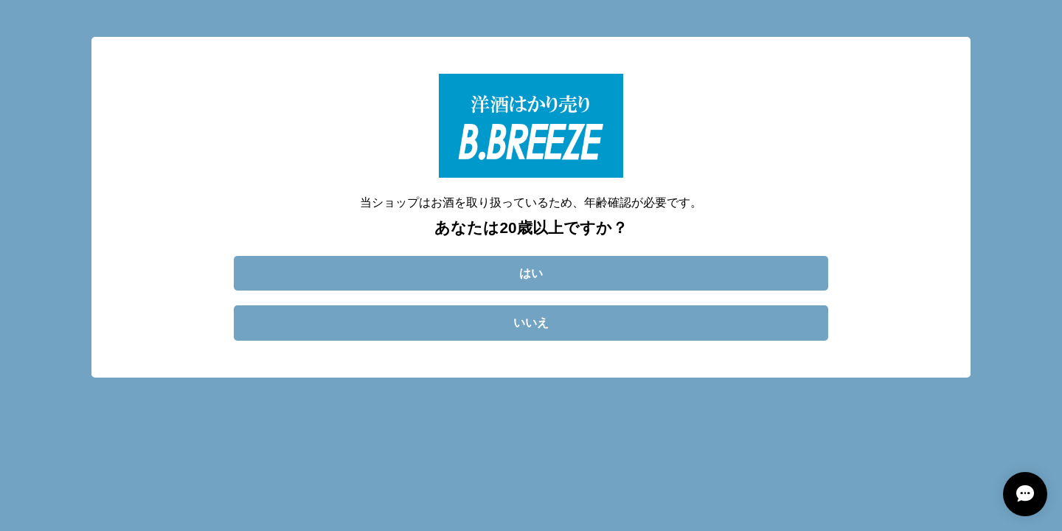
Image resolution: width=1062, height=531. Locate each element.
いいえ (531, 322)
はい (531, 273)
